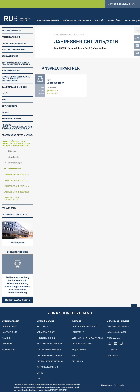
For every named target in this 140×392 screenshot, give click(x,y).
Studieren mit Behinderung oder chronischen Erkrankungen (16, 79)
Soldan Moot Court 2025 (14, 214)
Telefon (41, 93)
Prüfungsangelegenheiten (86, 326)
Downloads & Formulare (15, 43)
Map (121, 344)
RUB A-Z (6, 112)
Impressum (112, 355)
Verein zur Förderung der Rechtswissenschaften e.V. (16, 63)
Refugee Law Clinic (81, 343)
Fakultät (99, 20)
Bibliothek (77, 361)
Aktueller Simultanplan (50, 343)
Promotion (7, 343)
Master (6, 338)
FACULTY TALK (9, 208)
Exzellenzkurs (10, 56)
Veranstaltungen (15, 163)
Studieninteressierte (48, 20)
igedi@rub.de (52, 90)
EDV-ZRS (137, 53)
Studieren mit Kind (11, 70)
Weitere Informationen (57, 391)
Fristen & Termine (11, 37)
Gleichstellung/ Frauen (49, 355)
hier (104, 48)
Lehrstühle (114, 20)
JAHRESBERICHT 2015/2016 (16, 174)
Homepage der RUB (11, 118)
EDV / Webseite (9, 106)
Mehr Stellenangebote (17, 300)
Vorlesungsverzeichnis (49, 349)
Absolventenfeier (11, 30)
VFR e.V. (75, 355)
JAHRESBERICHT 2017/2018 (16, 186)
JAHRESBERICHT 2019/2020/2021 (11, 198)
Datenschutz (114, 349)
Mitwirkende (13, 157)
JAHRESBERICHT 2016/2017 (16, 180)
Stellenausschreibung (14, 49)
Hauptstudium (9, 332)
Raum (41, 88)
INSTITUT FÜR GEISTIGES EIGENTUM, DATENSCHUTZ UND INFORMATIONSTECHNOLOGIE (16, 143)
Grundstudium (9, 326)
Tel (110, 344)
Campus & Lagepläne (47, 367)
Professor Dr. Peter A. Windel (17, 135)
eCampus (137, 38)
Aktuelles (12, 151)
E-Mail (41, 90)
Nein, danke (119, 386)
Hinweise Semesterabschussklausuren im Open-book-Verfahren (17, 127)
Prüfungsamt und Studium (77, 20)
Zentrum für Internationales (87, 338)
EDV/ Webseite (79, 349)
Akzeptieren (106, 386)
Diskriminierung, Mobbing (50, 361)
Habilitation (8, 349)
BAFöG (5, 93)
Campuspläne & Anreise (14, 87)
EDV (137, 46)
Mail (116, 344)
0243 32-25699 (52, 93)
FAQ (4, 99)
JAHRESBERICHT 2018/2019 (16, 192)
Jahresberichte (14, 168)
